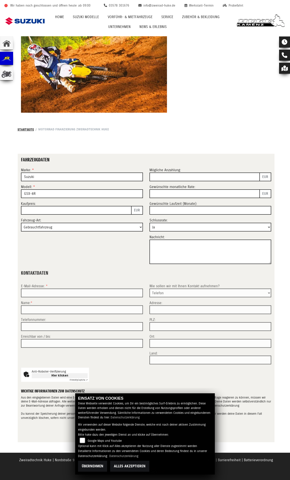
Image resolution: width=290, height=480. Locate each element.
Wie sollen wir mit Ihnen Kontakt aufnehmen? (184, 299)
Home (59, 17)
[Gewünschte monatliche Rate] (204, 193)
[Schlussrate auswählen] (210, 227)
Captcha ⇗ (79, 380)
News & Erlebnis (153, 27)
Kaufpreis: (28, 204)
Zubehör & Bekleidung (201, 17)
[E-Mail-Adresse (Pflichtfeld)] (82, 306)
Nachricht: (157, 237)
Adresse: (155, 316)
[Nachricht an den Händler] (210, 252)
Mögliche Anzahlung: (165, 170)
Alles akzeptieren (130, 466)
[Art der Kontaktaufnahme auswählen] (210, 306)
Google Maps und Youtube (105, 440)
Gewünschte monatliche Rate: (172, 187)
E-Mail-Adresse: (34, 299)
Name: (26, 316)
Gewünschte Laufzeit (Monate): (173, 204)
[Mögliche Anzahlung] (204, 177)
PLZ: (152, 333)
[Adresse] (210, 322)
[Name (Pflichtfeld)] (82, 322)
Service (167, 17)
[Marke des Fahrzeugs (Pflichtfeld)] (82, 177)
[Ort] (210, 356)
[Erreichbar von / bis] (82, 356)
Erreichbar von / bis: (36, 349)
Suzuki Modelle (86, 17)
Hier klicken (59, 375)
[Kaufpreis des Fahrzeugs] (76, 210)
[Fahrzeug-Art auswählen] (82, 227)
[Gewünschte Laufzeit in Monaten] (210, 210)
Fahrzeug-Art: (31, 220)
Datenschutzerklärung (125, 417)
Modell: (26, 187)
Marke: (26, 170)
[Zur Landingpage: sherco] (6, 58)
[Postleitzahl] (210, 339)
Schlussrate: (158, 220)
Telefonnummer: (33, 333)
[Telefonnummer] (82, 339)
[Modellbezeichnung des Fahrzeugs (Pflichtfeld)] (82, 193)
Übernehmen (92, 466)
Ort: (152, 349)
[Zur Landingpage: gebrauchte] (6, 73)
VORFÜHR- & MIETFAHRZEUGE (130, 17)
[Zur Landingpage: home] (6, 43)
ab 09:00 (84, 5)
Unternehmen (119, 27)
